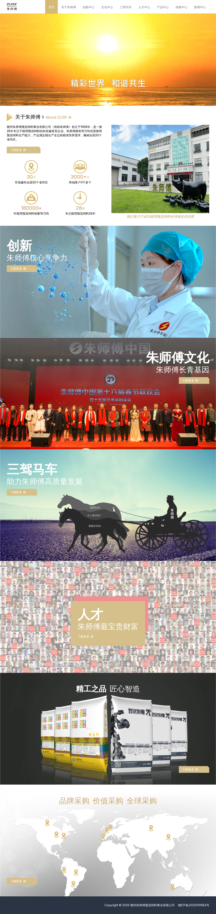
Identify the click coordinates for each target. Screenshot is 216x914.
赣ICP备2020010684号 (193, 905)
